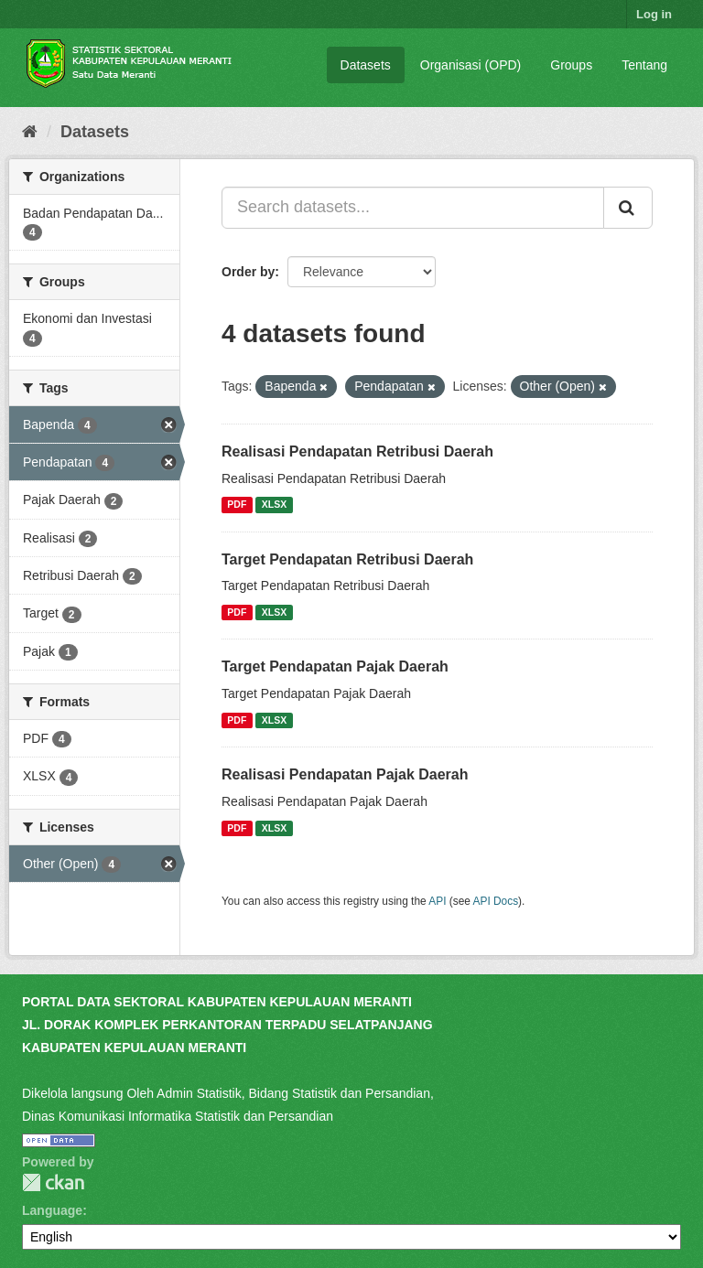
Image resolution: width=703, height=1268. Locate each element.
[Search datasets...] (413, 208)
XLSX (274, 505)
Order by (248, 271)
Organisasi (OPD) (470, 65)
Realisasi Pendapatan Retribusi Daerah (357, 451)
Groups (571, 65)
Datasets (366, 65)
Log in (654, 14)
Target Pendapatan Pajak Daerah (335, 666)
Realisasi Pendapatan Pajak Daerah (345, 774)
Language (52, 1210)
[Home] (30, 132)
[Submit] (628, 208)
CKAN (53, 1182)
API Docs (496, 901)
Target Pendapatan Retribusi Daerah (347, 559)
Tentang (644, 65)
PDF (236, 505)
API (437, 901)
